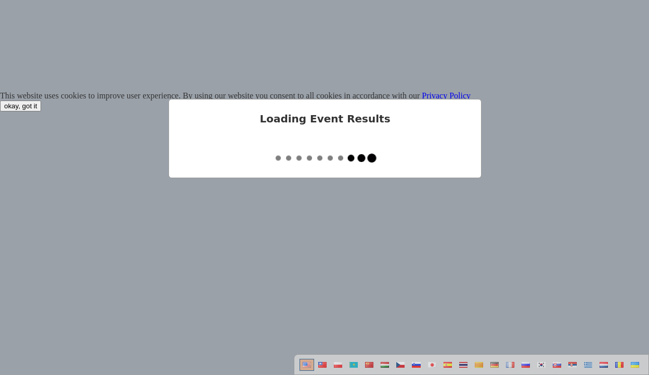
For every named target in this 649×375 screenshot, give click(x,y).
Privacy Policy (446, 95)
